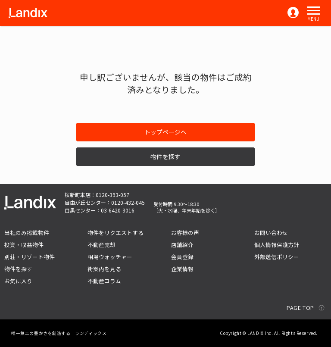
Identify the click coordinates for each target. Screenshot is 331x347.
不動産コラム (104, 281)
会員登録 (182, 257)
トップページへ (165, 132)
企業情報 (182, 269)
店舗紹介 (182, 245)
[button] (313, 10)
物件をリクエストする (115, 232)
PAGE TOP (300, 307)
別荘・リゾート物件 (29, 257)
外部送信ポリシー (276, 257)
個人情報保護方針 (276, 245)
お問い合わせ (271, 232)
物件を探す (165, 156)
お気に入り (18, 281)
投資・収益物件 (24, 245)
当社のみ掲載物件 (26, 232)
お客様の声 (185, 232)
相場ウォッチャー (109, 257)
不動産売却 (101, 245)
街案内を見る (104, 269)
